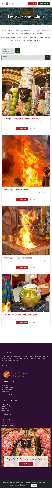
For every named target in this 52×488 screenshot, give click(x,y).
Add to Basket (22, 128)
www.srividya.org (6, 414)
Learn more (25, 485)
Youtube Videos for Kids (8, 423)
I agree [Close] (34, 485)
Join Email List (5, 391)
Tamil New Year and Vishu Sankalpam (20, 314)
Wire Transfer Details (8, 387)
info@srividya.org (6, 416)
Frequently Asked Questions (10, 395)
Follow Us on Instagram (8, 420)
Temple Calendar (6, 393)
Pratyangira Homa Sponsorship (18, 257)
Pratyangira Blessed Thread (16, 189)
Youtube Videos (6, 421)
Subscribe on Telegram (8, 425)
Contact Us (5, 385)
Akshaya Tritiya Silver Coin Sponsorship (22, 118)
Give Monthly (44, 3)
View (32, 128)
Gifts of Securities (7, 389)
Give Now (32, 3)
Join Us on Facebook (7, 418)
